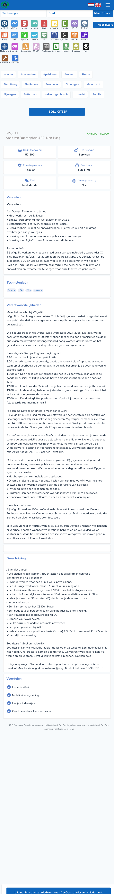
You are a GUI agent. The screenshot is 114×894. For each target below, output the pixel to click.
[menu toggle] (108, 5)
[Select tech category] (23, 13)
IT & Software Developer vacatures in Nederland (41, 740)
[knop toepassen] (57, 127)
